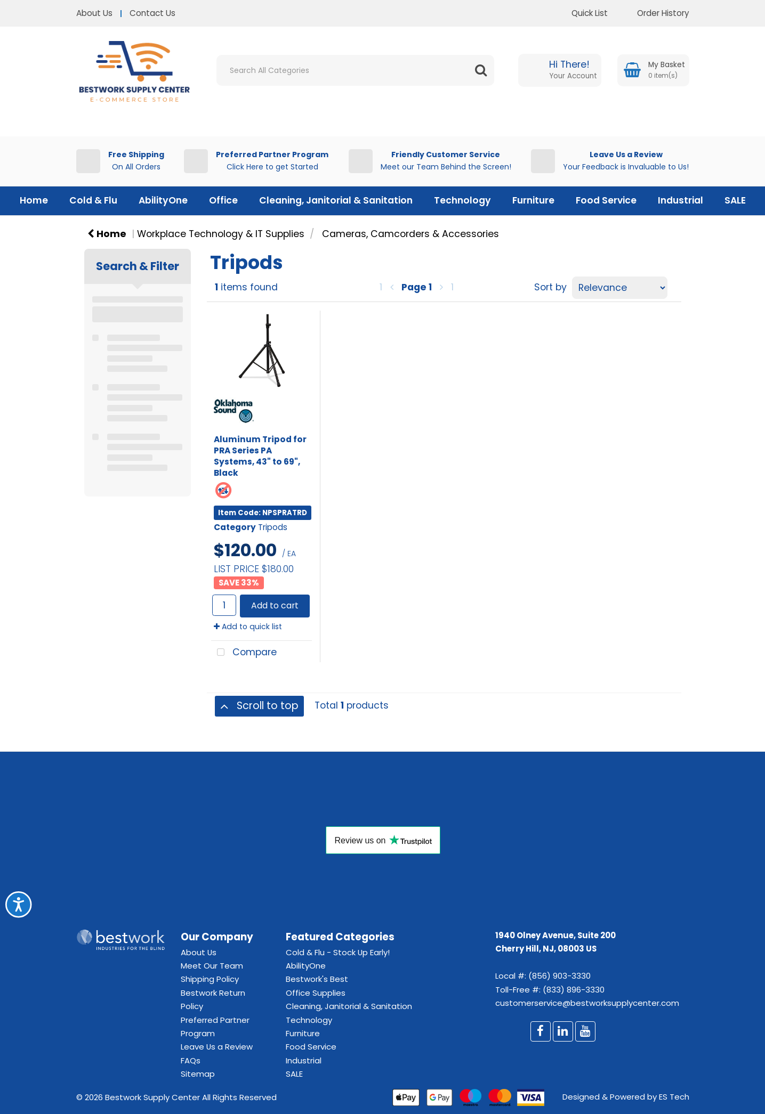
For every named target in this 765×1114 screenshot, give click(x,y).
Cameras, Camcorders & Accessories (410, 233)
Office (223, 200)
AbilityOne (163, 200)
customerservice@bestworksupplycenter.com (587, 1003)
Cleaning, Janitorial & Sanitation (336, 200)
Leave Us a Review (217, 1046)
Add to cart (275, 605)
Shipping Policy (210, 979)
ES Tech (674, 1096)
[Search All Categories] (355, 70)
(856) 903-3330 (559, 975)
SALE (735, 200)
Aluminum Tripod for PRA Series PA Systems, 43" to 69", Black (260, 456)
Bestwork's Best (317, 979)
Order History (655, 13)
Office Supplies (315, 992)
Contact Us (152, 13)
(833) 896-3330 (574, 989)
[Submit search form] (481, 70)
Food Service (606, 200)
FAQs (190, 1060)
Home (34, 200)
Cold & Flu (93, 200)
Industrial (680, 200)
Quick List (581, 13)
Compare (244, 653)
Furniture (533, 200)
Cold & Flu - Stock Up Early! (338, 952)
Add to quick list (248, 626)
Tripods (272, 527)
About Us (94, 13)
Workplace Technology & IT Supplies (220, 233)
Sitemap (198, 1073)
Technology (462, 200)
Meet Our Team (212, 965)
